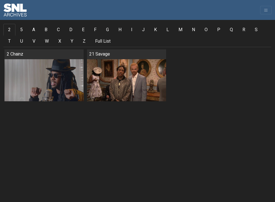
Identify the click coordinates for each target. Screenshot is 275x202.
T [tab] (9, 41)
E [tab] (83, 29)
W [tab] (47, 41)
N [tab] (193, 29)
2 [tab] (9, 29)
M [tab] (180, 29)
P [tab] (218, 29)
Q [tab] (231, 29)
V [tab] (34, 41)
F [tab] (95, 29)
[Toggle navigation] (266, 10)
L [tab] (167, 29)
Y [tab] (72, 41)
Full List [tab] (103, 41)
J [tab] (143, 29)
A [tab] (33, 29)
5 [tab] (21, 29)
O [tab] (206, 29)
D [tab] (70, 29)
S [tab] (256, 29)
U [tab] (21, 41)
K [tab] (155, 29)
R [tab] (243, 29)
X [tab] (59, 41)
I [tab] (131, 29)
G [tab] (107, 29)
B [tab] (46, 29)
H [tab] (120, 29)
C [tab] (58, 29)
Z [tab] (84, 41)
